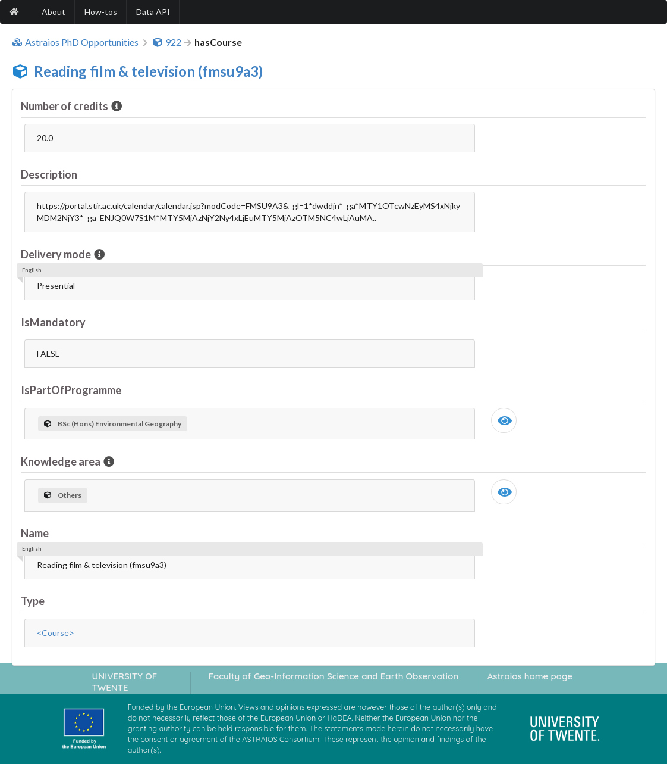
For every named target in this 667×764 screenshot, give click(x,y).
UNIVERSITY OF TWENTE (125, 682)
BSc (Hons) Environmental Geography (112, 423)
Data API (153, 12)
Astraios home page (529, 676)
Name (35, 533)
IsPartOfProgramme (71, 390)
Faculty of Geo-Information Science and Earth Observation (333, 676)
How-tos (100, 12)
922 (166, 42)
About (53, 12)
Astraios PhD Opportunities (75, 42)
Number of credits (65, 106)
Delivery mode (57, 254)
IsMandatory (53, 322)
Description (49, 174)
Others (62, 495)
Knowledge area (61, 461)
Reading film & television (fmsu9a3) (148, 71)
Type (33, 600)
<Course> (55, 633)
